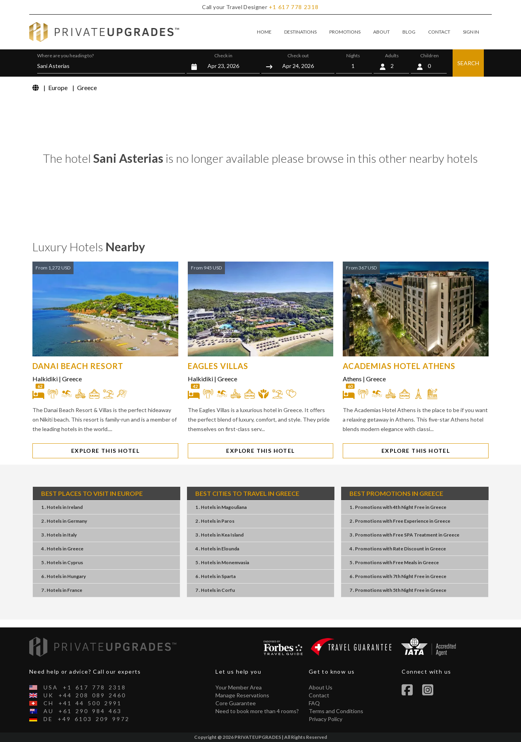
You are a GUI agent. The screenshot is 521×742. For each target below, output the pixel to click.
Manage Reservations (242, 695)
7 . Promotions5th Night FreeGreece (397, 590)
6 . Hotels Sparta (215, 576)
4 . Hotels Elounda (217, 549)
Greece (72, 378)
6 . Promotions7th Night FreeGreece (397, 576)
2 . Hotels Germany (64, 521)
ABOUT (381, 32)
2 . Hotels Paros (214, 521)
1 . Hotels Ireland (62, 507)
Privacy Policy (325, 719)
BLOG (408, 32)
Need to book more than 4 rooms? (257, 711)
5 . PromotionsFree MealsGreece (394, 562)
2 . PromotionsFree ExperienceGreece (399, 521)
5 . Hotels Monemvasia (222, 562)
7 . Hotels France (61, 590)
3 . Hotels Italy (59, 535)
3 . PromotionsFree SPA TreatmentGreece (404, 535)
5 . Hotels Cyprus (62, 562)
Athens (352, 378)
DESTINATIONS (300, 32)
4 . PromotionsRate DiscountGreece (397, 549)
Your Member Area (238, 687)
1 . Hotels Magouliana (221, 507)
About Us (320, 687)
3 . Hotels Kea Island (219, 535)
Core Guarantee (235, 703)
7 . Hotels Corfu (215, 590)
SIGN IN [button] (471, 32)
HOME (264, 32)
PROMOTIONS (345, 32)
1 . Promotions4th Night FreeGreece (397, 507)
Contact (319, 695)
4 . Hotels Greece (62, 549)
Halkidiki (45, 378)
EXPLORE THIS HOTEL (105, 450)
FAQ (314, 703)
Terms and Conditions (336, 711)
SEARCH (468, 63)
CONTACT (439, 32)
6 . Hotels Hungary (63, 576)
